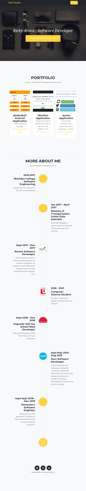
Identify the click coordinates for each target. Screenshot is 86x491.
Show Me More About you (43, 38)
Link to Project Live (43, 132)
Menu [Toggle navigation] (74, 2)
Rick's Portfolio (14, 2)
